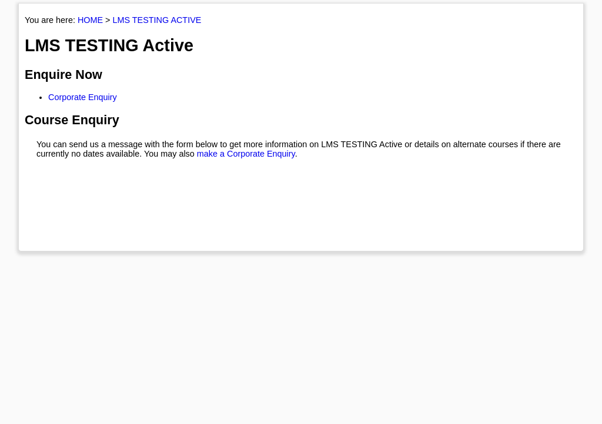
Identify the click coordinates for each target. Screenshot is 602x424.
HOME (90, 20)
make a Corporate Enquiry (246, 153)
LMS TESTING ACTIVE (156, 20)
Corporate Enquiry (82, 97)
